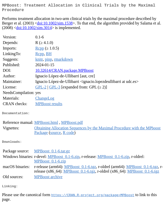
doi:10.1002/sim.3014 (34, 30)
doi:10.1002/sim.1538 (54, 25)
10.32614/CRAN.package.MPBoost (64, 72)
